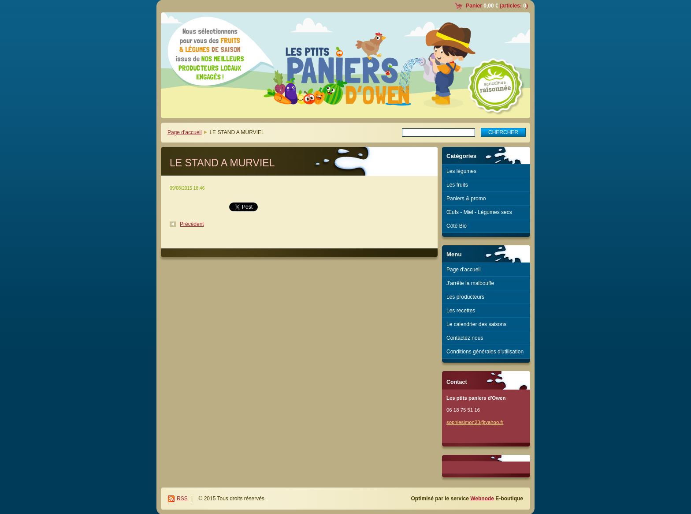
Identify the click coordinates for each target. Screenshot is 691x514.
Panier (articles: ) (497, 6)
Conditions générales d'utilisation (485, 352)
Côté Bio (456, 226)
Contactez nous (464, 338)
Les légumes (461, 171)
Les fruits (457, 185)
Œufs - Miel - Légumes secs (479, 212)
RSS (182, 498)
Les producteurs (465, 297)
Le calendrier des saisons (476, 324)
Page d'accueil (184, 132)
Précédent (192, 224)
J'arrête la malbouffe (470, 283)
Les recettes (460, 311)
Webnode (482, 498)
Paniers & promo (466, 198)
